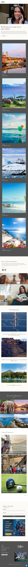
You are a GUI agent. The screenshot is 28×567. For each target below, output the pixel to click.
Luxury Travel (5, 215)
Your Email (4, 512)
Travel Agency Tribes (18, 564)
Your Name (4, 509)
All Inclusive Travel (6, 145)
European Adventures (6, 250)
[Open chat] (26, 565)
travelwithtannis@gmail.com (5, 552)
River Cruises (5, 75)
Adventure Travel (5, 110)
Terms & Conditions (3, 549)
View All (25, 495)
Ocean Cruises (5, 180)
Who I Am (2, 545)
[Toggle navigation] (26, 2)
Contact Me (2, 546)
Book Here (4, 35)
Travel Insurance (3, 550)
